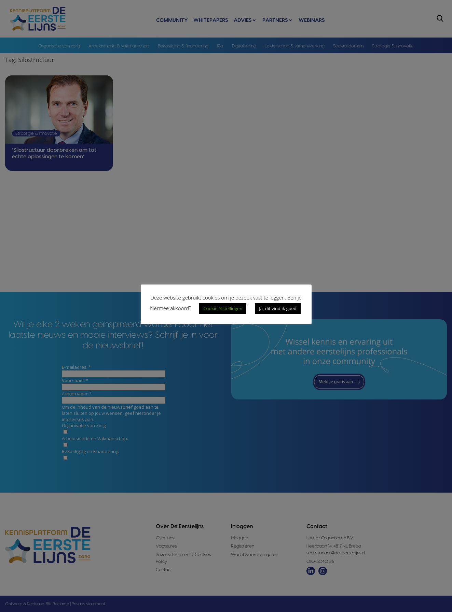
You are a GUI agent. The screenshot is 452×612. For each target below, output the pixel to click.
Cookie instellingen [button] (222, 308)
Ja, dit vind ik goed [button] (277, 308)
